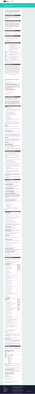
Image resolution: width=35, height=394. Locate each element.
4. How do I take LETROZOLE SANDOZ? (9, 92)
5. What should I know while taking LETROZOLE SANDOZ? (11, 93)
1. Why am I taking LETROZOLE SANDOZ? (9, 90)
